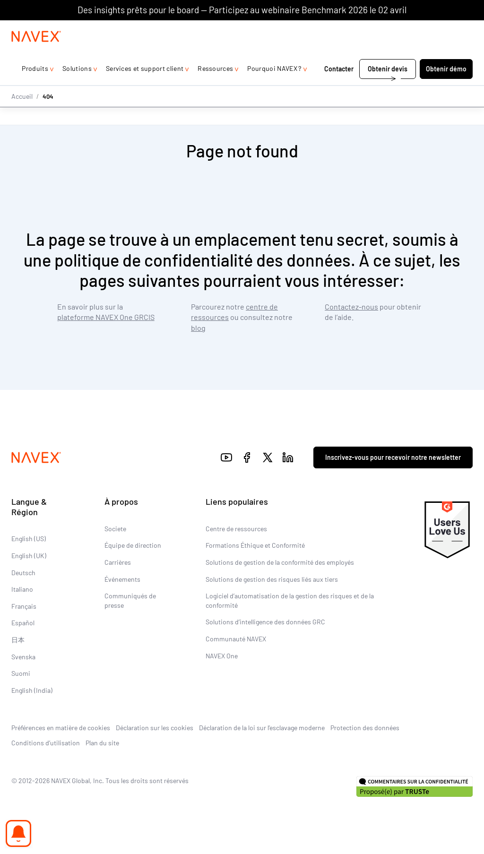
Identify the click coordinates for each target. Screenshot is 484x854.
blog (198, 327)
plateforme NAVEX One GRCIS (106, 317)
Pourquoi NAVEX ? (274, 87)
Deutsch (23, 573)
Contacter (339, 88)
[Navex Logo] (36, 55)
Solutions (77, 87)
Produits (35, 87)
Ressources (215, 87)
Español (23, 623)
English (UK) (28, 556)
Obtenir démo (446, 88)
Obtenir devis (387, 88)
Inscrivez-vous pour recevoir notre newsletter (393, 458)
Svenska (23, 657)
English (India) (31, 690)
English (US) (28, 539)
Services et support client (144, 87)
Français (23, 606)
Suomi (20, 674)
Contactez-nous (351, 306)
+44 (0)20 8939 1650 (376, 30)
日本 (18, 640)
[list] (447, 30)
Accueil (22, 115)
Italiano (22, 590)
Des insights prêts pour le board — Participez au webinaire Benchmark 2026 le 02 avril (242, 9)
